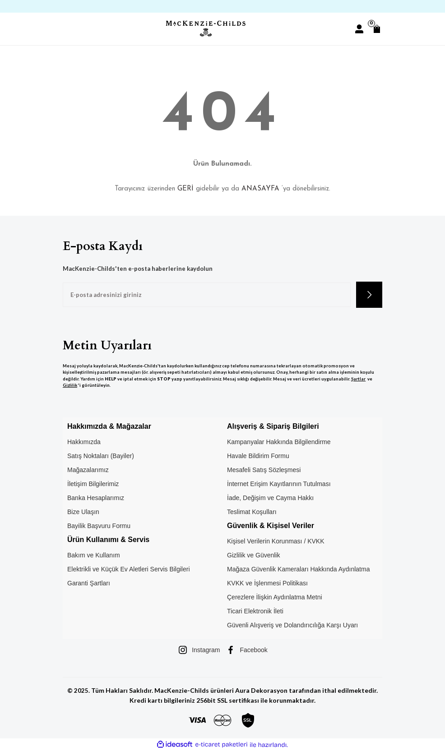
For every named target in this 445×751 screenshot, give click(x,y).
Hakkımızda (84, 441)
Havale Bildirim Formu (258, 455)
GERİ (185, 188)
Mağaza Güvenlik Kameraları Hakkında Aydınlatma (298, 569)
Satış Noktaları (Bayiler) (100, 455)
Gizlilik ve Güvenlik (253, 555)
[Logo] (205, 29)
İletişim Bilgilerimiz (93, 483)
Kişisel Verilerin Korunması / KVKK (275, 541)
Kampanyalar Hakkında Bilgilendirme (279, 441)
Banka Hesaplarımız (95, 497)
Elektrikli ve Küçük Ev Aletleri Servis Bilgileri (128, 569)
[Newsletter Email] (207, 295)
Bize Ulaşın (83, 511)
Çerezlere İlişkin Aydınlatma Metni (274, 597)
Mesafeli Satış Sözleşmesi (264, 469)
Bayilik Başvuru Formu (98, 525)
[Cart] (376, 28)
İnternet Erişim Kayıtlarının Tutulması (279, 483)
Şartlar (358, 378)
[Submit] (369, 295)
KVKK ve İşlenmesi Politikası (267, 583)
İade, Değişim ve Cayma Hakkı (270, 497)
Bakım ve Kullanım (93, 555)
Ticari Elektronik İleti (255, 611)
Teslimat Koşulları (252, 511)
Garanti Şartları (88, 583)
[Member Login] (359, 28)
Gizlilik (70, 385)
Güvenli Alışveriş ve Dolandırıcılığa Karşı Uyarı (292, 625)
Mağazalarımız (88, 469)
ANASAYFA (260, 188)
